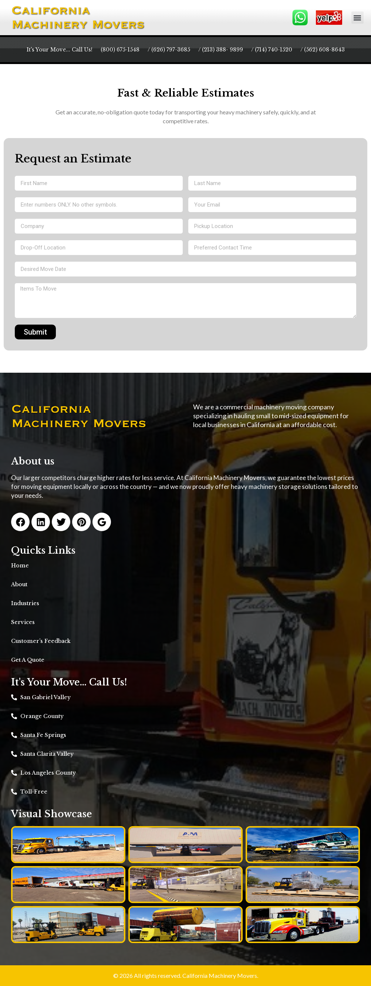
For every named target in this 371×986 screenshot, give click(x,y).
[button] (357, 17)
